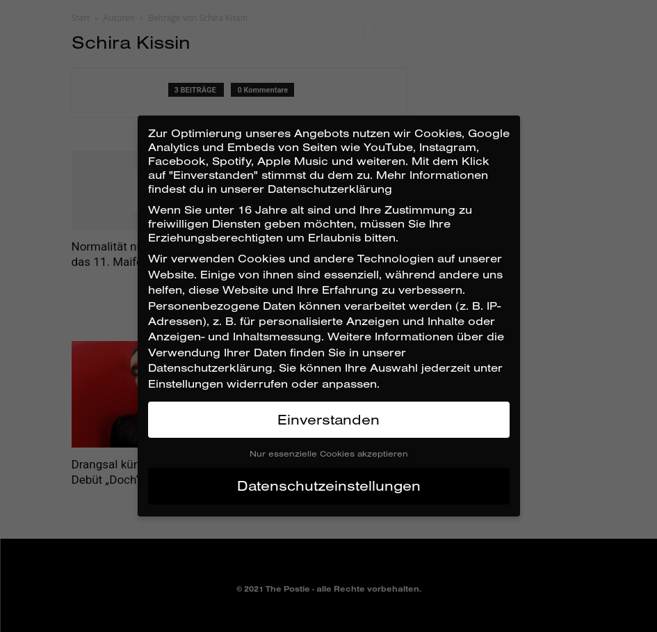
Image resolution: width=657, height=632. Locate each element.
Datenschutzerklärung (210, 367)
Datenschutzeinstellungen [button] (329, 485)
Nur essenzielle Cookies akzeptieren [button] (329, 453)
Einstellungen (185, 383)
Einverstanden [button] (328, 419)
